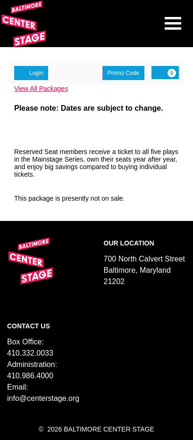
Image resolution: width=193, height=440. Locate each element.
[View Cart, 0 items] (165, 72)
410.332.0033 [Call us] (30, 353)
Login (31, 72)
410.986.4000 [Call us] (30, 376)
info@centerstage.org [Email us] (43, 398)
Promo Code (123, 73)
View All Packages (41, 88)
